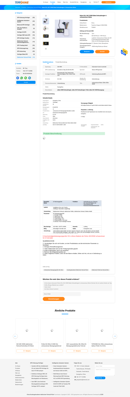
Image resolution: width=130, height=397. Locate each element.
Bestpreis (87, 51)
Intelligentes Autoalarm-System (26, 21)
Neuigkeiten (18, 375)
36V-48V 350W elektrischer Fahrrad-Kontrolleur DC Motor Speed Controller (25, 346)
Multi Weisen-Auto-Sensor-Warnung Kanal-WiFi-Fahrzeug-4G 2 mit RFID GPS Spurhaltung (61, 376)
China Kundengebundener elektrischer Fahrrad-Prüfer (40, 394)
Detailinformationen (48, 62)
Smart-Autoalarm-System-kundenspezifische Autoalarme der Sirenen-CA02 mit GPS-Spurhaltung (61, 368)
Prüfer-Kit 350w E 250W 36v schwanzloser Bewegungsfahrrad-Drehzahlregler (51, 346)
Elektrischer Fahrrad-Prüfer (26, 57)
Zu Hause (17, 366)
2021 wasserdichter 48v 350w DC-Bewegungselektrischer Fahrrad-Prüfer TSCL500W (76, 346)
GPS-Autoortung (26, 51)
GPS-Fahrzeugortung (26, 48)
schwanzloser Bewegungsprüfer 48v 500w (53, 270)
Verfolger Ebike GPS (26, 54)
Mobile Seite (18, 380)
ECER (101, 394)
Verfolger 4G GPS (26, 32)
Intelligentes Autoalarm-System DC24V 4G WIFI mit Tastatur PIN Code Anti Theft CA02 (61, 384)
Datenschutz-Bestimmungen (19, 383)
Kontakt (26, 82)
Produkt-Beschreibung (61, 62)
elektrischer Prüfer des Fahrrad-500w (100, 270)
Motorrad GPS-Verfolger (26, 25)
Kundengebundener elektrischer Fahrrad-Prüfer (77, 270)
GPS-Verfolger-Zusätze (26, 38)
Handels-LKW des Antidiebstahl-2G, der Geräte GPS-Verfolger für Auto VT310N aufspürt (40, 368)
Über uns (17, 373)
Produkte (17, 368)
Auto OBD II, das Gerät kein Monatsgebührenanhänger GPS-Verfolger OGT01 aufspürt (40, 384)
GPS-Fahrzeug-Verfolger (26, 17)
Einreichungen (53, 299)
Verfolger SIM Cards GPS (26, 35)
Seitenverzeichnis (19, 377)
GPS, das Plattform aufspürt (26, 28)
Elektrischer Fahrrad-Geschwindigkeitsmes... (26, 41)
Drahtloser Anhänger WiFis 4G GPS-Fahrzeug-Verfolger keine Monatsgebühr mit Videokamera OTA (40, 376)
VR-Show (17, 370)
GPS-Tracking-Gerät (26, 45)
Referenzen (108, 2)
